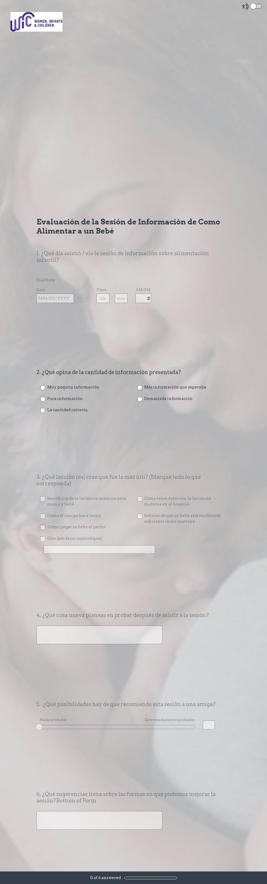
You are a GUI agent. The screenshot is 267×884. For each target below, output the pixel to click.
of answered (105, 877)
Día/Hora (46, 281)
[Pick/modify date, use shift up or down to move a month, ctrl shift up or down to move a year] (55, 299)
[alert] (133, 308)
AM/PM (143, 291)
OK (44, 727)
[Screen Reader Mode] (252, 6)
